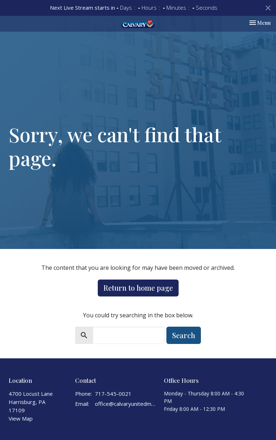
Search (183, 335)
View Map (21, 418)
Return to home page (138, 287)
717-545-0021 (113, 393)
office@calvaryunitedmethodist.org (126, 403)
